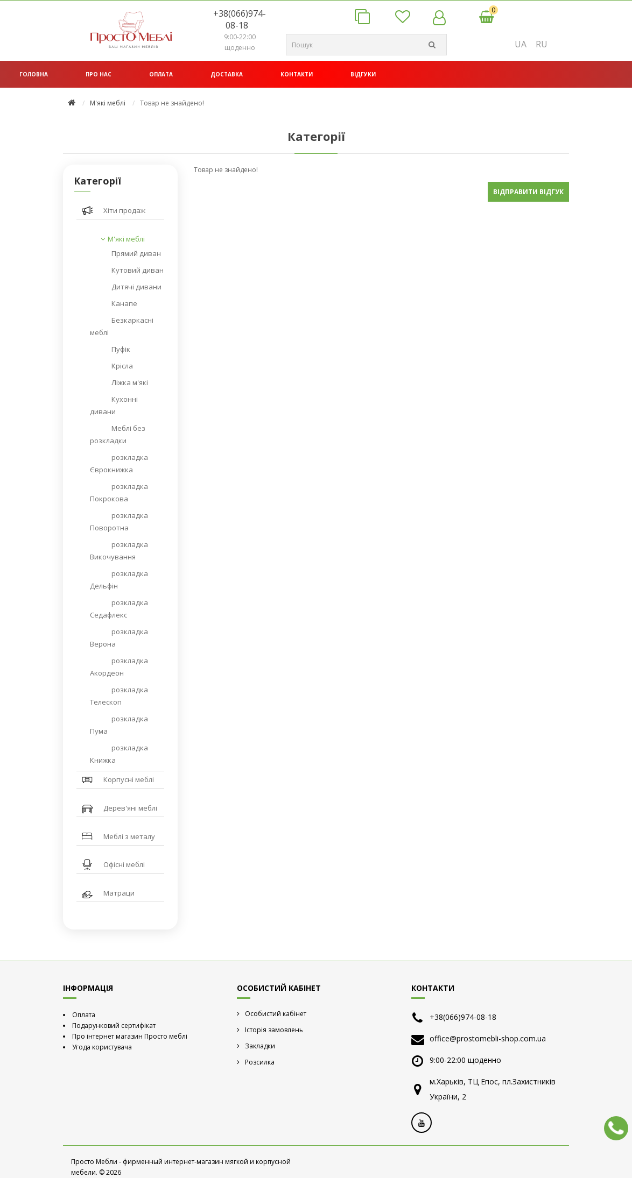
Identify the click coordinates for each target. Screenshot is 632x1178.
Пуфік (120, 349)
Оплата (161, 74)
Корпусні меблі (128, 779)
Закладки (260, 1046)
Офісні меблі (124, 864)
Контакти (296, 74)
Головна (33, 74)
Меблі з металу (129, 836)
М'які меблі (107, 103)
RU (541, 44)
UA (520, 44)
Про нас (98, 74)
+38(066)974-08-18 (239, 19)
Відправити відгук (528, 191)
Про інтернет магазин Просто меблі (129, 1036)
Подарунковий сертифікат (114, 1025)
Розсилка (260, 1062)
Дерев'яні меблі (130, 808)
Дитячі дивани (136, 287)
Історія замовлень (274, 1030)
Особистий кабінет (275, 1014)
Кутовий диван (137, 270)
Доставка (226, 74)
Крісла (122, 366)
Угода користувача (102, 1047)
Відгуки (363, 74)
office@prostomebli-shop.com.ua (488, 1038)
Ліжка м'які (129, 382)
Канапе (124, 303)
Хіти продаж (124, 210)
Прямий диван (136, 253)
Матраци (119, 893)
